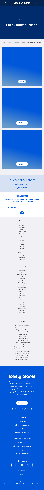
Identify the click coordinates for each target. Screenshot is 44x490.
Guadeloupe (22, 283)
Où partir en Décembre (22, 349)
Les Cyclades (22, 274)
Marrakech (22, 289)
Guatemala (17, 42)
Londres (22, 281)
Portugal (22, 255)
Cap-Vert (22, 229)
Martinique (22, 287)
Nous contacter (22, 454)
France (22, 238)
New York (22, 291)
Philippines (22, 253)
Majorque (22, 285)
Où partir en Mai (22, 334)
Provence (22, 298)
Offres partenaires (22, 432)
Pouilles (22, 295)
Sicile (22, 304)
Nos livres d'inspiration (22, 409)
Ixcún (22, 81)
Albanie (22, 225)
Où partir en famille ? (22, 357)
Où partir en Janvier (22, 325)
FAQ (22, 429)
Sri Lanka (22, 257)
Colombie (22, 234)
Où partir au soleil (22, 355)
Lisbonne (22, 278)
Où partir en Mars (22, 330)
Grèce (22, 240)
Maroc (22, 251)
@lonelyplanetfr (22, 188)
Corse (22, 276)
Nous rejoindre (22, 450)
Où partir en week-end (22, 351)
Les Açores (22, 306)
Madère (22, 312)
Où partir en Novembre (22, 347)
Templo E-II (22, 123)
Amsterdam (22, 270)
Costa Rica (22, 231)
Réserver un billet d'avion (22, 446)
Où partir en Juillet (22, 338)
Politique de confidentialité (26, 481)
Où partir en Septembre (22, 342)
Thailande (22, 259)
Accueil (3, 42)
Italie (22, 246)
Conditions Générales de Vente (30, 483)
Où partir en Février (22, 328)
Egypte (22, 236)
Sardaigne (22, 302)
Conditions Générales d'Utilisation (12, 483)
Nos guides (22, 403)
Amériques (10, 42)
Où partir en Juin (22, 336)
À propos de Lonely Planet (22, 438)
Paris (22, 293)
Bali (22, 272)
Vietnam (22, 315)
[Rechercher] (36, 3)
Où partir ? (22, 417)
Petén (22, 19)
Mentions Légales (13, 481)
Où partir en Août (22, 340)
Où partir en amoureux (22, 353)
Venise (22, 310)
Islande (22, 244)
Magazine (22, 421)
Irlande (22, 242)
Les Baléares (22, 308)
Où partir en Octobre (22, 345)
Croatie (22, 227)
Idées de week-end (22, 425)
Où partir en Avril (22, 332)
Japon (22, 248)
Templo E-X (22, 164)
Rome (22, 300)
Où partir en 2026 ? (22, 359)
